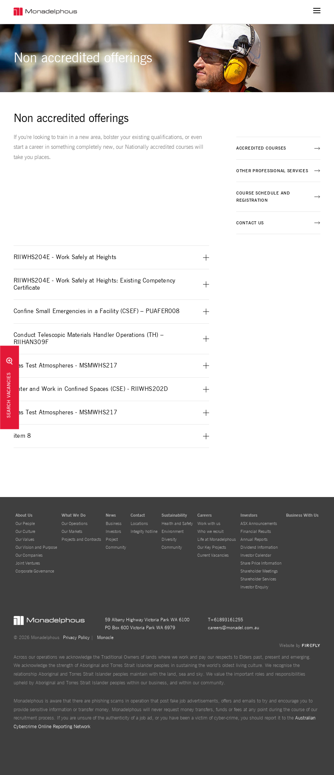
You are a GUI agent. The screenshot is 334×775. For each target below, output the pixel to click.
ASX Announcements (258, 524)
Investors (113, 532)
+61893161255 (226, 620)
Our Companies (29, 555)
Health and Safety (177, 524)
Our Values (24, 539)
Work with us (208, 524)
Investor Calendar (255, 555)
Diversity (169, 539)
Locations (139, 524)
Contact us (250, 223)
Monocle (105, 637)
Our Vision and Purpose (36, 547)
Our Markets (72, 532)
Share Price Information (261, 563)
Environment (172, 532)
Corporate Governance (34, 571)
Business (114, 524)
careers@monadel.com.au (233, 627)
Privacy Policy (76, 637)
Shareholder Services (258, 579)
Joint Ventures (27, 563)
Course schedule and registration (263, 196)
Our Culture (25, 532)
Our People (25, 524)
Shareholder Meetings (259, 571)
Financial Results (255, 532)
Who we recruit (210, 532)
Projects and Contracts (81, 539)
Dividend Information (259, 547)
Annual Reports (254, 539)
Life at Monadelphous (216, 539)
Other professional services (272, 171)
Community (116, 547)
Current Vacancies (213, 555)
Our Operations (75, 524)
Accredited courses (261, 148)
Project (112, 539)
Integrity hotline (144, 532)
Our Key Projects (211, 547)
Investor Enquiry (254, 587)
